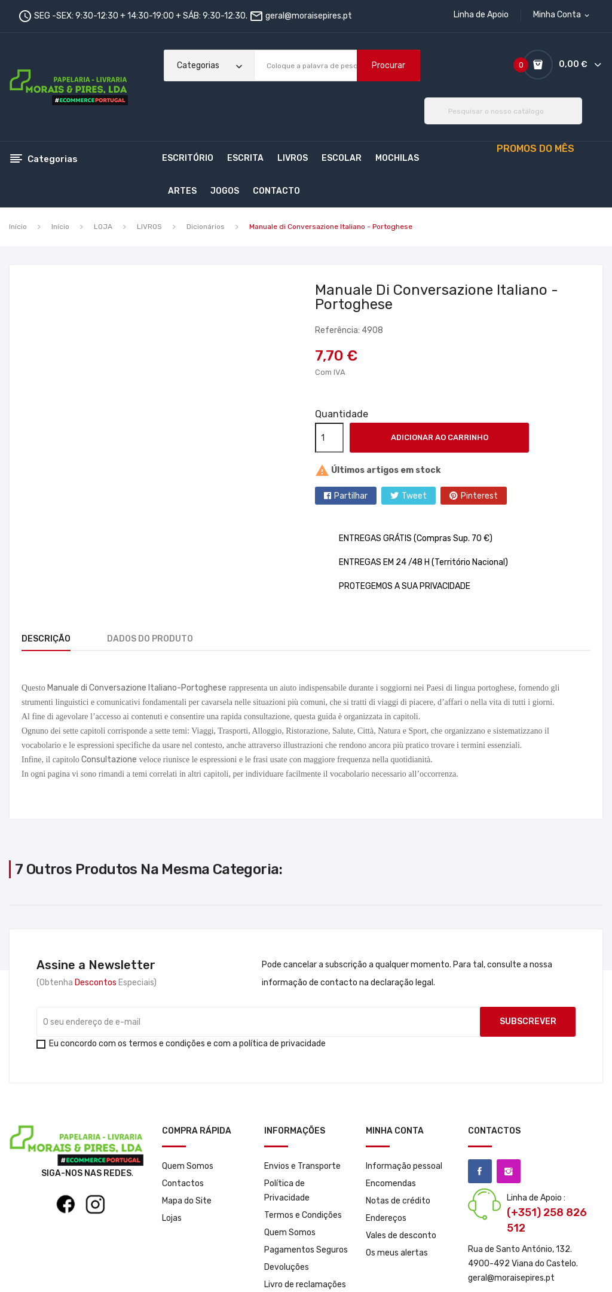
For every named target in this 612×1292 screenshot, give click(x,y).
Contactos (183, 1183)
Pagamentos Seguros (306, 1250)
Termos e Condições (303, 1215)
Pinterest (479, 496)
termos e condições (166, 1044)
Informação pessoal (404, 1166)
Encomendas (391, 1183)
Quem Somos (187, 1166)
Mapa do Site (187, 1201)
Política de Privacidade (287, 1190)
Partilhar (351, 496)
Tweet (414, 496)
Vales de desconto (401, 1235)
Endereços (386, 1218)
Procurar (388, 65)
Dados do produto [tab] (157, 639)
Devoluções (286, 1267)
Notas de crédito (398, 1201)
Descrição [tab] (46, 639)
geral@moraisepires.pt (308, 16)
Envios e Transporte (302, 1166)
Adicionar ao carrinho (439, 437)
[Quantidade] (329, 438)
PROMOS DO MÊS (535, 148)
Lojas (172, 1218)
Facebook (480, 1171)
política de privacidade (282, 1044)
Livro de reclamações (305, 1284)
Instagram (509, 1171)
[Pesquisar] (503, 110)
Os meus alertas (397, 1253)
